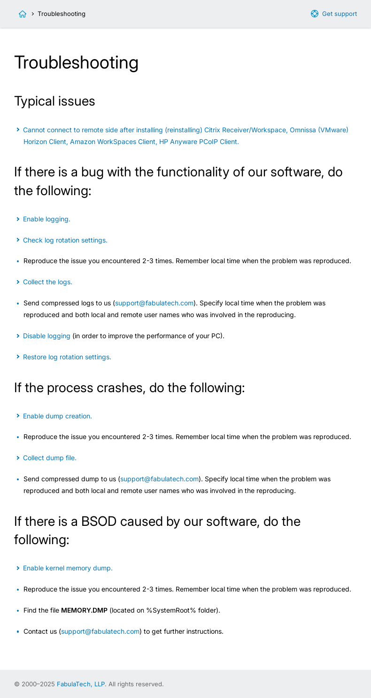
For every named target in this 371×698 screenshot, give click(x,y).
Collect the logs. (47, 282)
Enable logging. (46, 219)
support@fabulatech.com (154, 303)
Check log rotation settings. (65, 240)
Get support (339, 13)
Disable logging (46, 336)
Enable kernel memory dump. (68, 568)
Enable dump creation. (57, 416)
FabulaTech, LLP (81, 684)
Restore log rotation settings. (67, 357)
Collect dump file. (50, 458)
